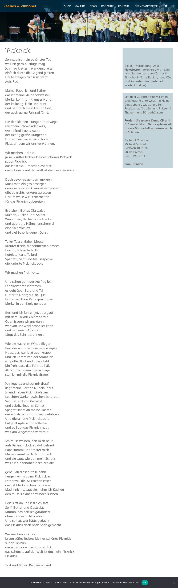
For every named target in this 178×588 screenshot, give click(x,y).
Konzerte (107, 6)
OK (145, 582)
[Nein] (173, 582)
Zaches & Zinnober (19, 6)
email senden (134, 164)
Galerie (80, 6)
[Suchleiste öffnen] (172, 6)
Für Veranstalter (147, 6)
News (93, 6)
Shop (67, 6)
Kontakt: (124, 6)
